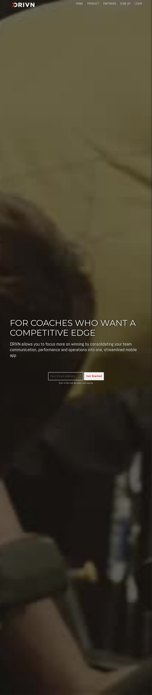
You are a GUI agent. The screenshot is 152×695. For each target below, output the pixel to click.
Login (138, 7)
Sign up (125, 7)
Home (79, 7)
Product (93, 7)
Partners (109, 7)
